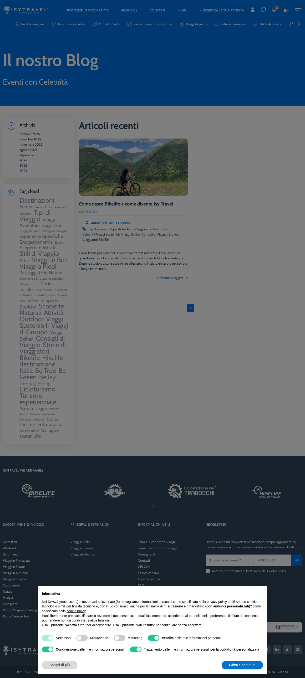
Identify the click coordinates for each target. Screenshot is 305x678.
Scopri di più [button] (60, 665)
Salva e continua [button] (242, 665)
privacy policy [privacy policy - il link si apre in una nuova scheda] (217, 602)
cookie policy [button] (76, 611)
